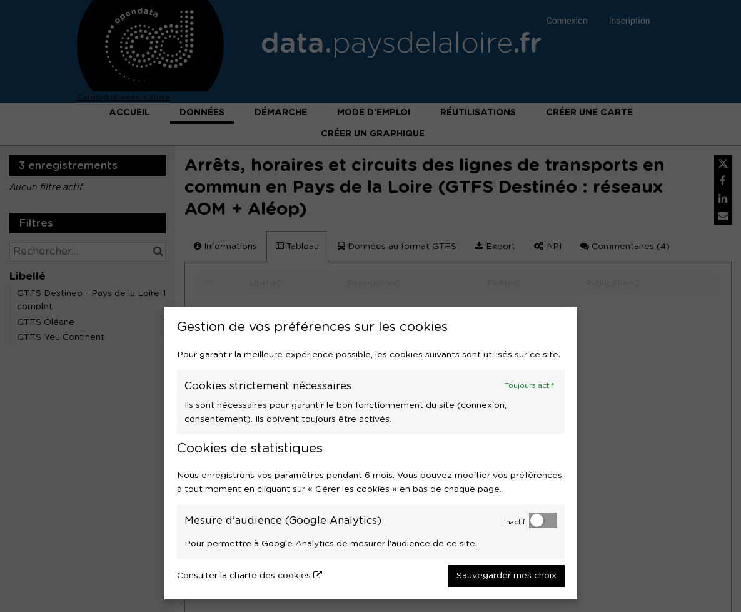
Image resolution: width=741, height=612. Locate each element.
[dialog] (370, 453)
